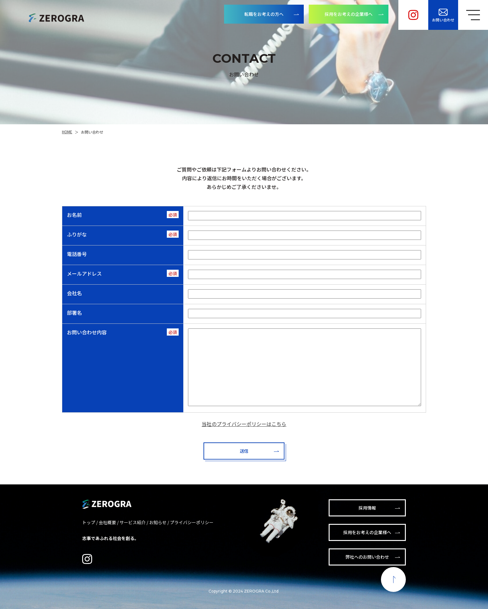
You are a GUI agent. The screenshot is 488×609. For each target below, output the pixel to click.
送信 (244, 451)
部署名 (74, 312)
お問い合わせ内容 (87, 332)
